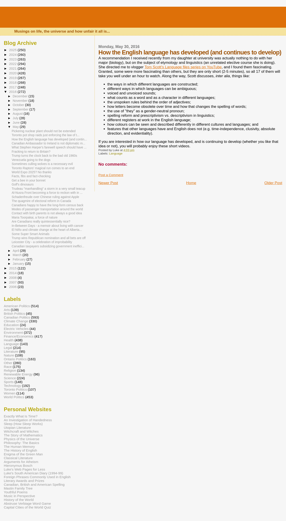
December (21, 96)
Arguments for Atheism (21, 462)
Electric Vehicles (16, 329)
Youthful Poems (15, 492)
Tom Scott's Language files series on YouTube (183, 67)
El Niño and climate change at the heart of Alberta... (47, 229)
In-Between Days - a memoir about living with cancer (47, 225)
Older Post (273, 183)
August (18, 113)
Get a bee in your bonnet (28, 180)
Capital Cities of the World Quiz (27, 507)
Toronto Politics (15, 389)
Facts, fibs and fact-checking (31, 176)
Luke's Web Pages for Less (24, 469)
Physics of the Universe (21, 439)
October (19, 105)
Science (10, 378)
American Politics (17, 306)
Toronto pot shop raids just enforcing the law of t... (45, 135)
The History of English (20, 450)
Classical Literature (18, 458)
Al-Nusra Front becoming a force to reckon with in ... (47, 192)
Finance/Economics (19, 336)
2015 (13, 268)
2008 (13, 277)
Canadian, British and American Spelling (34, 484)
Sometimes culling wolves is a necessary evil (42, 164)
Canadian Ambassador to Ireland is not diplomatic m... (48, 143)
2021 (13, 68)
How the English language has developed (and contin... (49, 139)
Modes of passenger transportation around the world (47, 209)
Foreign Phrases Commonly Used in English (37, 477)
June (17, 122)
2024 (13, 54)
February (20, 259)
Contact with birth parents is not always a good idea (47, 213)
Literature (11, 351)
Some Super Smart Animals (30, 234)
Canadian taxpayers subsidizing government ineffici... (48, 246)
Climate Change (16, 321)
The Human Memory (19, 446)
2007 (13, 282)
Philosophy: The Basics (21, 443)
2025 (13, 50)
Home (191, 183)
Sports (9, 382)
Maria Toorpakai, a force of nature (34, 217)
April (16, 250)
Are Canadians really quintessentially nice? (41, 221)
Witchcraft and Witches (21, 431)
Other (8, 363)
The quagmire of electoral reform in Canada (41, 201)
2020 (13, 73)
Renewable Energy (18, 374)
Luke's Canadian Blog (68, 19)
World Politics (14, 397)
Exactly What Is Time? (21, 416)
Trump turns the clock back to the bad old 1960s (44, 155)
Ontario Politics (15, 359)
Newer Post (108, 183)
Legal (8, 348)
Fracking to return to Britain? (31, 151)
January (19, 263)
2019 (13, 78)
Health (9, 340)
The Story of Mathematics (23, 435)
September (21, 109)
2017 (13, 87)
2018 (13, 82)
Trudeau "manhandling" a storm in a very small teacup (48, 188)
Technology (12, 386)
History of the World (19, 500)
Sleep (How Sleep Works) (23, 424)
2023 (13, 59)
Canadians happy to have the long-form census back (47, 205)
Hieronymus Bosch (18, 465)
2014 (13, 273)
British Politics (14, 313)
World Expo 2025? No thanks (32, 172)
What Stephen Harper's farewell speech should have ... (49, 147)
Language (115, 153)
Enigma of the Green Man (23, 454)
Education (11, 325)
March (18, 255)
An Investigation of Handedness (28, 420)
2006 (13, 287)
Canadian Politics (17, 317)
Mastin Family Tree (18, 488)
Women (9, 393)
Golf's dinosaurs (23, 184)
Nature (9, 355)
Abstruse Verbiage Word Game (27, 503)
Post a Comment (111, 175)
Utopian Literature (17, 427)
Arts (7, 310)
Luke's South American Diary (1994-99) (33, 473)
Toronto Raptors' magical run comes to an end (43, 168)
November (21, 100)
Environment (13, 332)
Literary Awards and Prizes (24, 481)
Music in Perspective (19, 496)
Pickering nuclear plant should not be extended (44, 131)
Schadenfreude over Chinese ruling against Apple (45, 197)
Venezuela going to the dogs (31, 160)
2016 (13, 92)
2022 (13, 64)
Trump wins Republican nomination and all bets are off (49, 238)
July (16, 118)
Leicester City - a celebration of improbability (42, 242)
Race (8, 367)
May (16, 127)
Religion (10, 370)
